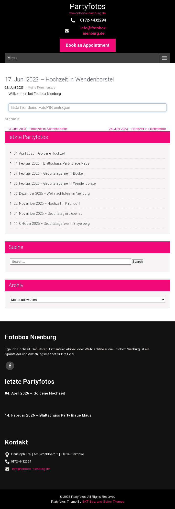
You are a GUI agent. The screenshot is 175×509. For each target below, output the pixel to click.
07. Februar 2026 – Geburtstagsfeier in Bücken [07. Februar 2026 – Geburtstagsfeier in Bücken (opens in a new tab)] (49, 173)
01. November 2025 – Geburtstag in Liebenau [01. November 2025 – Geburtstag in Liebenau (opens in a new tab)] (48, 213)
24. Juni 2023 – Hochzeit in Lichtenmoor (139, 129)
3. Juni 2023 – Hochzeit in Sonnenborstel (36, 129)
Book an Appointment (87, 45)
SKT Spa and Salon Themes (103, 501)
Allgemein (12, 119)
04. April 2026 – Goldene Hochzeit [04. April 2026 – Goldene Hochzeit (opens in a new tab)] (39, 153)
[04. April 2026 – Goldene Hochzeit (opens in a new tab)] (83, 393)
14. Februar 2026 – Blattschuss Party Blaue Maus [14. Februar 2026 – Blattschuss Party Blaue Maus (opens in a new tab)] (51, 163)
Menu (12, 58)
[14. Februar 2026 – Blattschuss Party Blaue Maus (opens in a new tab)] (83, 415)
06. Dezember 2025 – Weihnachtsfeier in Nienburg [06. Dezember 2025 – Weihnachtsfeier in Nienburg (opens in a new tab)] (52, 193)
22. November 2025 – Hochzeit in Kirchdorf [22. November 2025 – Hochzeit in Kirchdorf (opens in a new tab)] (47, 203)
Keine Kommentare (41, 87)
